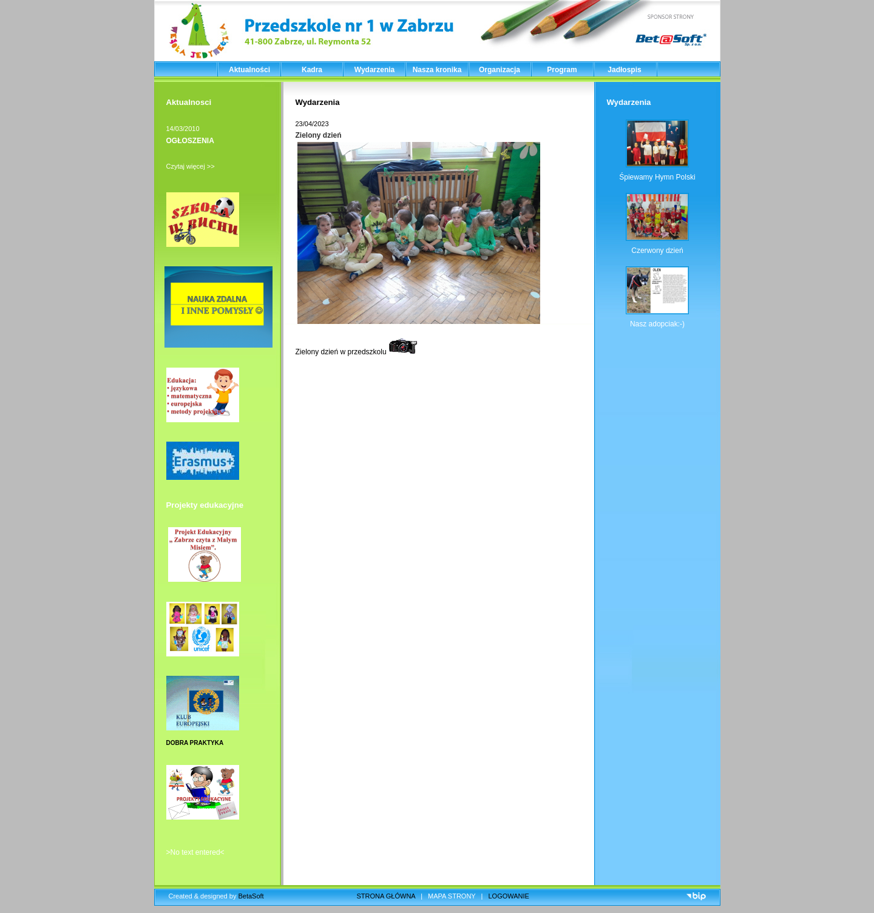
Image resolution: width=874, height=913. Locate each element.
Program (562, 70)
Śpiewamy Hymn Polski (657, 177)
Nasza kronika (437, 70)
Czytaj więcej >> (190, 166)
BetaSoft (250, 896)
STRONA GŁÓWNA (386, 896)
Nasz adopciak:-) (657, 324)
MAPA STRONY (451, 896)
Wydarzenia (374, 70)
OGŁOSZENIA (190, 140)
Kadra (312, 70)
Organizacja (499, 70)
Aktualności (249, 70)
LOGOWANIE (509, 896)
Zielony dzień (319, 135)
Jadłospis (624, 70)
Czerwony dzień (657, 250)
